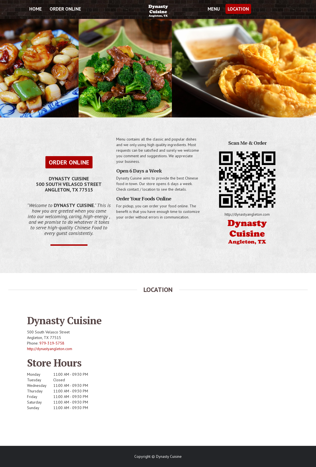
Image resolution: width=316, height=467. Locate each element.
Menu (214, 9)
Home (35, 9)
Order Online (65, 9)
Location (238, 9)
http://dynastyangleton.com (49, 348)
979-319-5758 (51, 343)
